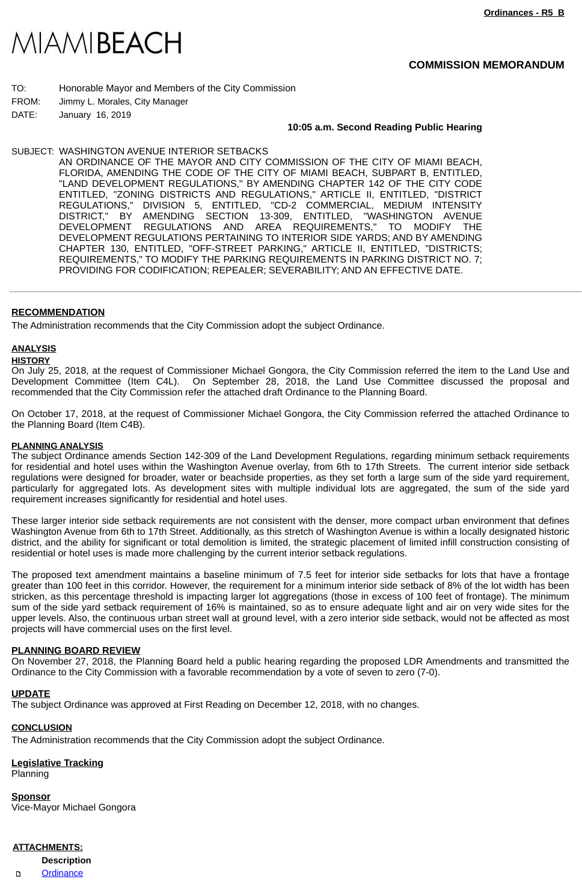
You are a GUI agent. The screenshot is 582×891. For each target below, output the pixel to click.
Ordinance (62, 873)
